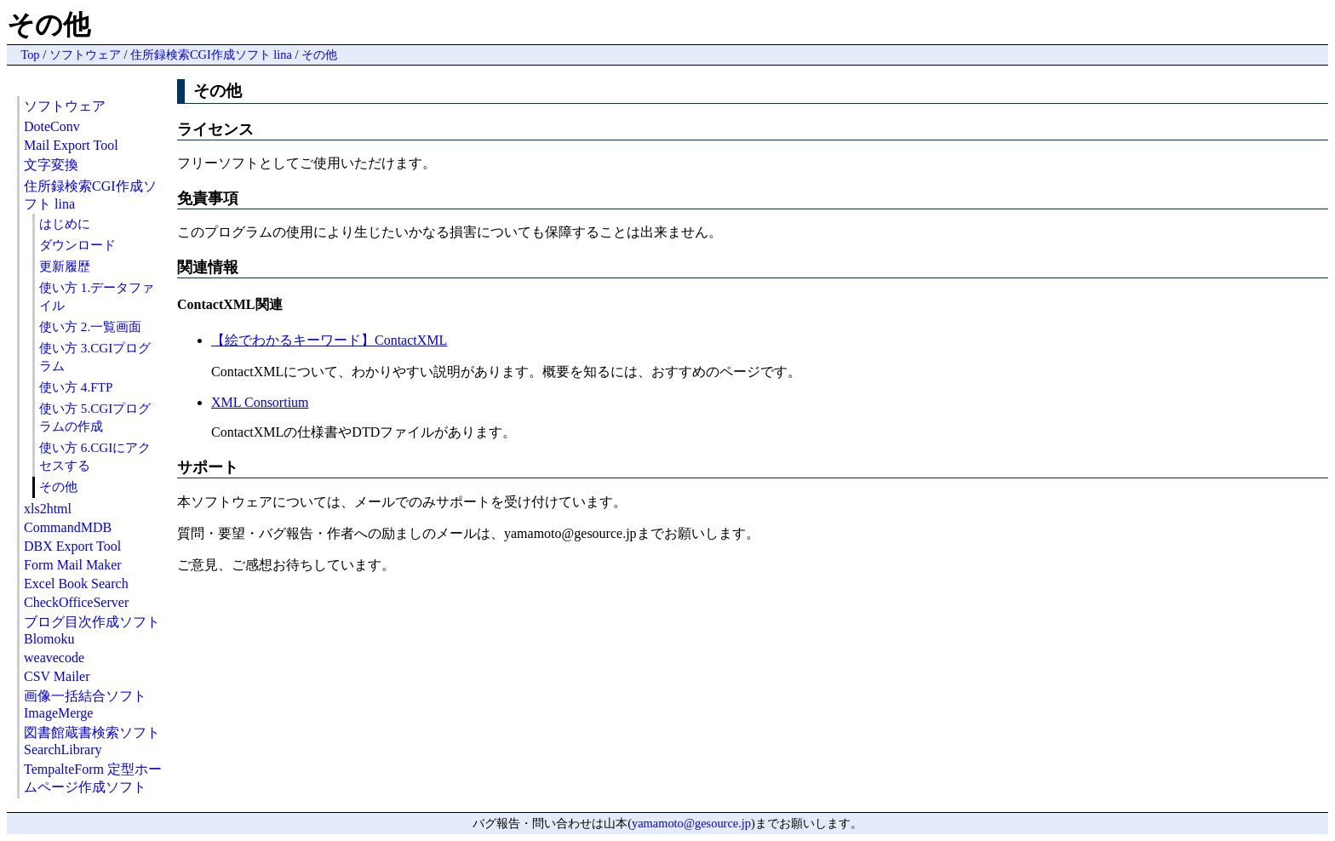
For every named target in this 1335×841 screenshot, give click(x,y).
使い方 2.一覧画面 (90, 326)
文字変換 (51, 164)
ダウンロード (77, 244)
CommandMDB (68, 527)
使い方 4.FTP (75, 387)
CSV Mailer (56, 676)
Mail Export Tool (71, 145)
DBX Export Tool (72, 546)
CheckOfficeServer (76, 602)
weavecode (54, 657)
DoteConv (52, 126)
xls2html (48, 508)
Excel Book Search (76, 583)
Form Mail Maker (73, 565)
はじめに (64, 223)
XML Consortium (260, 402)
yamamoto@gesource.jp (691, 823)
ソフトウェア (85, 54)
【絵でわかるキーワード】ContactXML (329, 340)
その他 (319, 54)
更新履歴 (64, 266)
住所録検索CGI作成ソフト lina (211, 54)
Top (29, 54)
